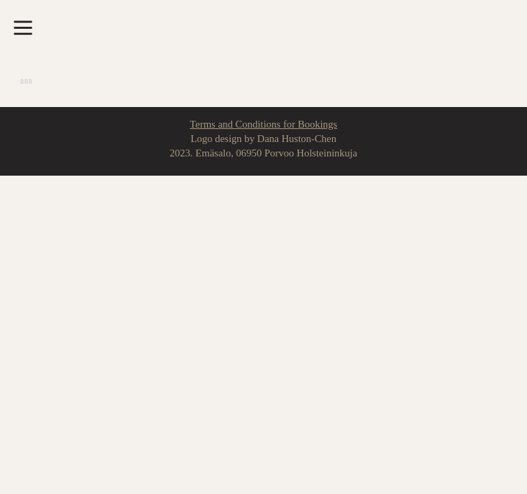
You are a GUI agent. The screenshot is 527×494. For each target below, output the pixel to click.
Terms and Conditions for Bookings (264, 124)
